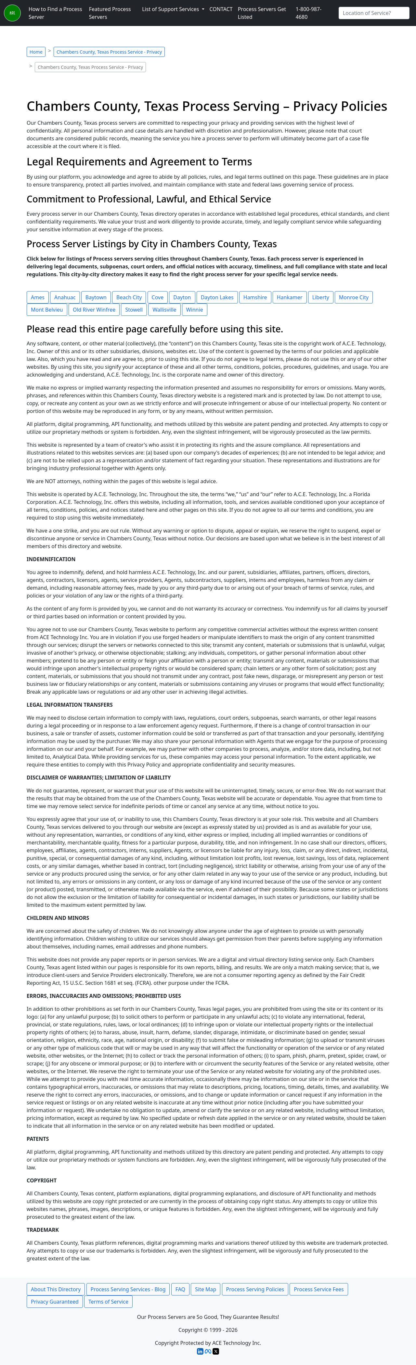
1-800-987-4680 (309, 13)
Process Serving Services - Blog (128, 1289)
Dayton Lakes (217, 297)
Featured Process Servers (110, 13)
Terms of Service (108, 1301)
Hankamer (290, 297)
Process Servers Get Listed (262, 13)
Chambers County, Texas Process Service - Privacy (109, 52)
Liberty (320, 297)
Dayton (182, 297)
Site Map (205, 1289)
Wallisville (164, 309)
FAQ (180, 1289)
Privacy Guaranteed (55, 1301)
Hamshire (255, 297)
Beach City (129, 297)
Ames (38, 297)
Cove (158, 297)
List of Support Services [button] (171, 9)
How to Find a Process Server (55, 13)
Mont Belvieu (47, 309)
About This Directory (56, 1289)
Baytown (96, 297)
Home (36, 52)
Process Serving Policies (255, 1289)
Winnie (194, 309)
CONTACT (221, 9)
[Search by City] (374, 13)
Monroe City (354, 297)
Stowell (134, 309)
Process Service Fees (319, 1289)
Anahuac (65, 297)
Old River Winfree (94, 309)
